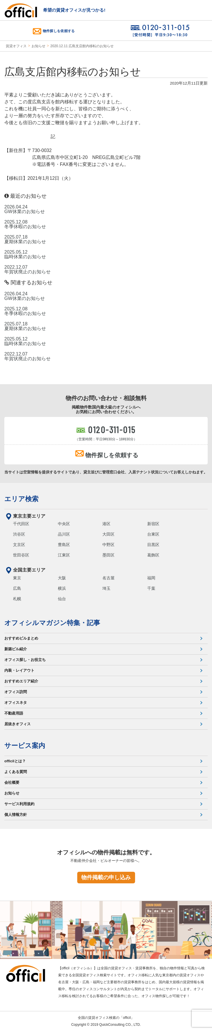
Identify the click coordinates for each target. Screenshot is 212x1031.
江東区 (64, 555)
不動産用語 (13, 713)
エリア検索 (21, 499)
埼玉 (106, 588)
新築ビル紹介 (15, 649)
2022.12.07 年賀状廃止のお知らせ (27, 269)
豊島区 (64, 544)
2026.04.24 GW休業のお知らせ (24, 209)
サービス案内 (24, 745)
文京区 (19, 544)
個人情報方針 (15, 814)
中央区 (64, 523)
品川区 (64, 534)
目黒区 (153, 544)
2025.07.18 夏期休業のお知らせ (25, 239)
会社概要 (11, 782)
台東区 (153, 534)
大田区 (108, 534)
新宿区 (153, 523)
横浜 (62, 588)
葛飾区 (153, 555)
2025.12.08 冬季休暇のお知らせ (25, 224)
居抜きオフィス (17, 724)
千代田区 (21, 523)
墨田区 (108, 555)
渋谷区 (19, 534)
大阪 (62, 578)
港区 (106, 523)
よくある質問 (15, 772)
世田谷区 (21, 555)
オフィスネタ (15, 702)
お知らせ (38, 46)
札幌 (17, 598)
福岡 (151, 578)
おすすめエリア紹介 (21, 681)
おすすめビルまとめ (21, 638)
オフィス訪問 (15, 692)
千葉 (151, 588)
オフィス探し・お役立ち (25, 660)
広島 (17, 588)
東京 (17, 578)
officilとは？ (15, 761)
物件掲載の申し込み (106, 877)
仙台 (62, 598)
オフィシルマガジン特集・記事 (52, 623)
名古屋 (108, 578)
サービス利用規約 (19, 804)
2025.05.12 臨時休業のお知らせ (25, 254)
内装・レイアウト (19, 670)
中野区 (108, 544)
